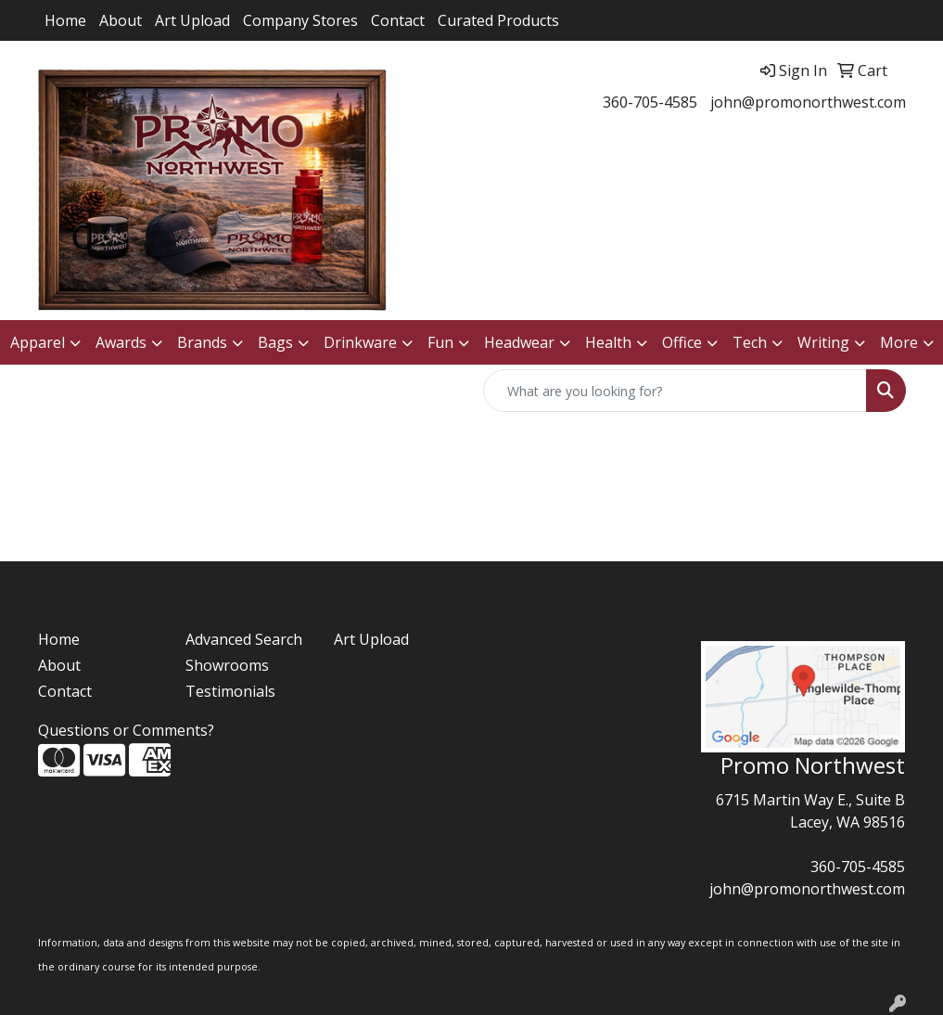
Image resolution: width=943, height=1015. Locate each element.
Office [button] (682, 342)
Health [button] (608, 342)
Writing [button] (823, 342)
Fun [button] (440, 342)
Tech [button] (750, 342)
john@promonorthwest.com (808, 102)
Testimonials (230, 691)
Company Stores (300, 20)
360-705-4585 (650, 102)
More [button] (899, 342)
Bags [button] (275, 342)
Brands (202, 342)
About (120, 20)
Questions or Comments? (126, 730)
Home (65, 20)
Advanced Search (243, 639)
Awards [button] (121, 342)
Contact (398, 20)
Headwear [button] (519, 342)
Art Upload (192, 20)
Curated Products (498, 20)
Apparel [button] (37, 342)
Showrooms (227, 665)
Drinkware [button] (360, 342)
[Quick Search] (675, 390)
